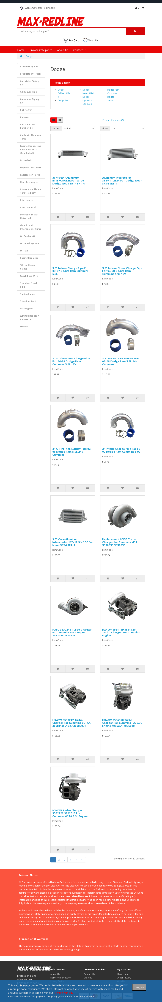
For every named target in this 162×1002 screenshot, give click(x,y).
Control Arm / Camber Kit (27, 126)
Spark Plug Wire (29, 276)
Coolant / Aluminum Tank (31, 137)
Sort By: (56, 128)
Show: (105, 128)
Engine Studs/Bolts (30, 167)
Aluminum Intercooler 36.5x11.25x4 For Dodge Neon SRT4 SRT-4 (122, 180)
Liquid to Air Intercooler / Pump (30, 227)
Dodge (29, 56)
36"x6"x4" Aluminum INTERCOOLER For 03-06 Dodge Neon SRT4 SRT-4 (68, 180)
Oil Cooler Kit (27, 236)
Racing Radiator (29, 257)
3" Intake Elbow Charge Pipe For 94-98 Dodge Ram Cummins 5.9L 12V (71, 361)
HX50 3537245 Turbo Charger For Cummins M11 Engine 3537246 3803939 (72, 632)
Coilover (24, 117)
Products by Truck (30, 73)
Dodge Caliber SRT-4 (64, 93)
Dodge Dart (64, 100)
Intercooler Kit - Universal (29, 216)
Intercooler (26, 200)
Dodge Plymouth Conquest (87, 100)
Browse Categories (40, 50)
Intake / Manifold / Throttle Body (30, 191)
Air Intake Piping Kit (29, 83)
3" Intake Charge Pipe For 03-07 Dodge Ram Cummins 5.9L (121, 450)
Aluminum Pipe (28, 91)
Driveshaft (26, 160)
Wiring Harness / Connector (29, 317)
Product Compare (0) (113, 120)
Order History (124, 977)
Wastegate (26, 308)
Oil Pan (24, 250)
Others (24, 326)
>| (82, 859)
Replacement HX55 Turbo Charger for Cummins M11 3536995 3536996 (119, 542)
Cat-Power (26, 109)
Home (20, 50)
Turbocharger (28, 294)
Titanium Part (28, 301)
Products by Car (29, 66)
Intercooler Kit (28, 207)
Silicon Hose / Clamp (27, 267)
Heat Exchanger (29, 182)
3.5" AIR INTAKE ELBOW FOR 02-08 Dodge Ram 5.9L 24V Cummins (120, 361)
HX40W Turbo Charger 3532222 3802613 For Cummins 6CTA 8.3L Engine (69, 813)
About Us (62, 50)
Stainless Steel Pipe (28, 285)
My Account (122, 974)
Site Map (88, 977)
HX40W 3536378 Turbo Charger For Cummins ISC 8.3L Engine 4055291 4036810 (122, 722)
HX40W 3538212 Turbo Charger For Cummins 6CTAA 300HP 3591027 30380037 (71, 722)
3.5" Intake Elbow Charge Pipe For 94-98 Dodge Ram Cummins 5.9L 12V (122, 271)
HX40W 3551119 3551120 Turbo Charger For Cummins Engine (121, 632)
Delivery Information (60, 977)
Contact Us (80, 50)
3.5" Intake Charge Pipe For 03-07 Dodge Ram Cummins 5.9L (70, 271)
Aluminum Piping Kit (29, 101)
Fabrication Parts (30, 174)
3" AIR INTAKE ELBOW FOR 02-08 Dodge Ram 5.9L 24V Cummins (72, 451)
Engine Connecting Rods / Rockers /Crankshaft (30, 150)
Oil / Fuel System (29, 243)
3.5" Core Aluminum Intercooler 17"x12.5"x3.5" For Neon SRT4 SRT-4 (72, 542)
